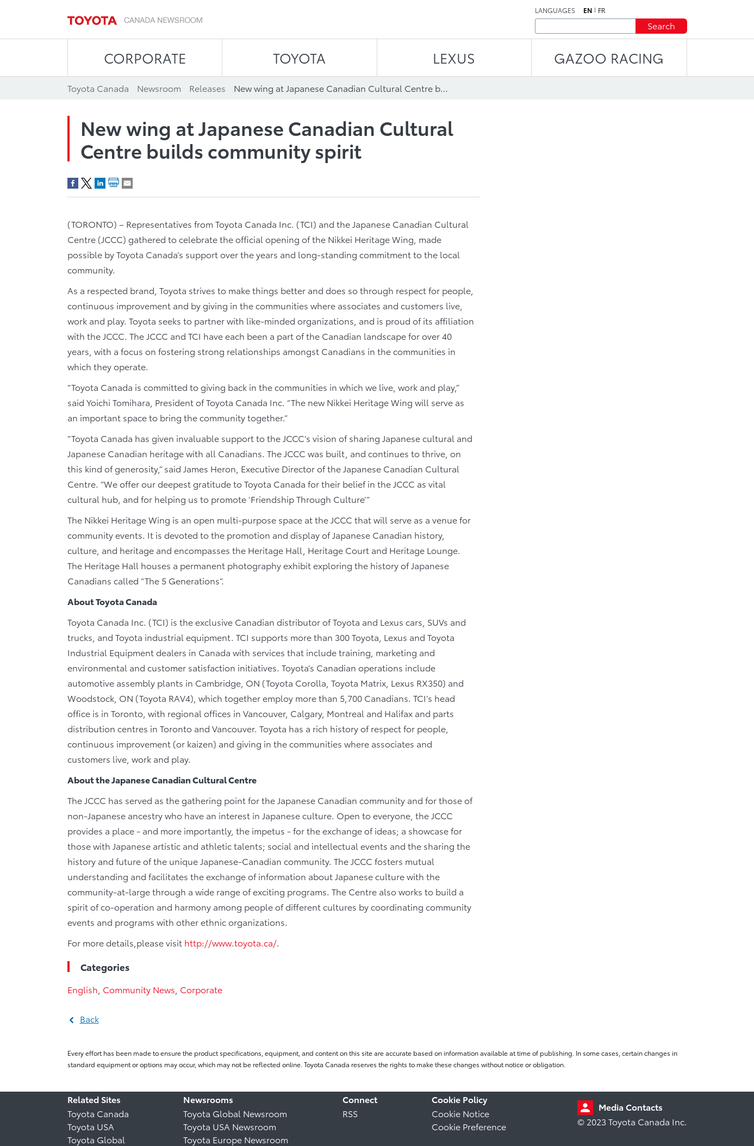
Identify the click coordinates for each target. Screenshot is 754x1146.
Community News (139, 989)
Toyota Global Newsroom (235, 1113)
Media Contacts (631, 1106)
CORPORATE (145, 57)
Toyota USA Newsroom (229, 1126)
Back (89, 1018)
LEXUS (454, 57)
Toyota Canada (98, 1113)
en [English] (587, 10)
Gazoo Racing (609, 57)
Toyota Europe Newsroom (235, 1139)
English (82, 989)
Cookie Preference (469, 1126)
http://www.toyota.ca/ (230, 942)
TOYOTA (299, 57)
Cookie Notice (460, 1113)
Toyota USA (90, 1126)
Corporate (201, 989)
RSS (350, 1113)
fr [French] (602, 10)
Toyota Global (96, 1139)
